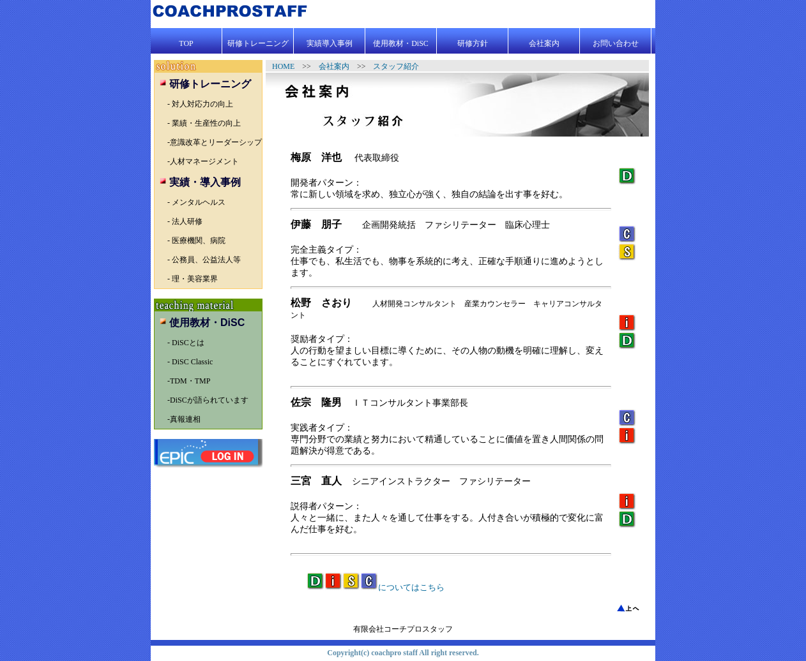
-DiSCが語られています (207, 400)
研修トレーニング (258, 43)
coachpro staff (394, 652)
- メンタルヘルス (196, 202)
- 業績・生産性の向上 (204, 123)
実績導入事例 (330, 43)
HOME (287, 66)
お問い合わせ (616, 43)
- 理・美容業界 (192, 278)
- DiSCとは (185, 342)
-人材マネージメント (203, 161)
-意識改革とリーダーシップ (214, 142)
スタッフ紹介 (396, 66)
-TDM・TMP (188, 380)
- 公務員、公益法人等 (204, 259)
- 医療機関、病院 (196, 240)
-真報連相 (184, 419)
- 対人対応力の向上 (200, 104)
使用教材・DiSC (401, 43)
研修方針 (472, 43)
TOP (186, 43)
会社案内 (544, 43)
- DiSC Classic (190, 361)
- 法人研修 (184, 221)
